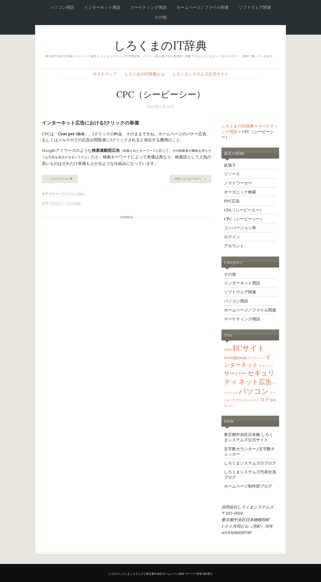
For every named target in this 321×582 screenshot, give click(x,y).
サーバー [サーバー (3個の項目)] (235, 373)
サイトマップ (105, 73)
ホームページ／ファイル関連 (203, 7)
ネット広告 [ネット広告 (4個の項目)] (255, 382)
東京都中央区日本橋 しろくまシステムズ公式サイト (248, 437)
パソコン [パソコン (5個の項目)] (254, 391)
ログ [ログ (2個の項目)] (264, 399)
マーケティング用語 (148, 7)
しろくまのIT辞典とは (144, 73)
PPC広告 (232, 200)
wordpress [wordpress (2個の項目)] (235, 357)
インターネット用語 (102, 7)
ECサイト (56, 203)
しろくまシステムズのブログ (250, 462)
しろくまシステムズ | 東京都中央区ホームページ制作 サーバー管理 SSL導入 (166, 573)
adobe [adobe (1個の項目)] (228, 349)
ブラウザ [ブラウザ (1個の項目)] (236, 400)
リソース (232, 173)
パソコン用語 (62, 7)
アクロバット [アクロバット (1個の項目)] (256, 358)
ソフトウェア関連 (255, 7)
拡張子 (230, 165)
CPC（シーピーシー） (244, 218)
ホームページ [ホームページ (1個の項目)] (251, 400)
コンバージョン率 (62, 178)
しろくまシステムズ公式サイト (200, 73)
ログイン (232, 236)
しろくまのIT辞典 (160, 45)
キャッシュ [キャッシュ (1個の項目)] (266, 366)
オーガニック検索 (240, 191)
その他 (160, 17)
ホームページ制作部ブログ (248, 486)
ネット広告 (74, 203)
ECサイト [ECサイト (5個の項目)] (249, 348)
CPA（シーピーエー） (189, 178)
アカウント (234, 245)
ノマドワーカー (238, 182)
